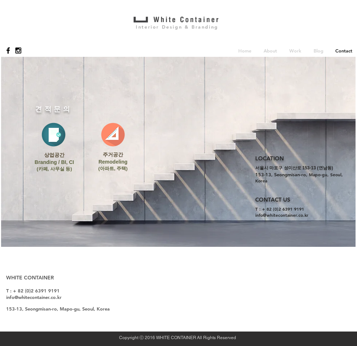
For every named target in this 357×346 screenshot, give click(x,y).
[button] (270, 50)
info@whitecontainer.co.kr (281, 215)
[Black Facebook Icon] (8, 50)
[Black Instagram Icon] (18, 50)
